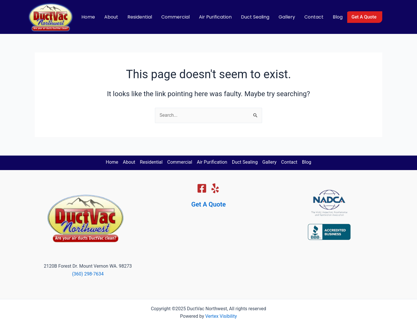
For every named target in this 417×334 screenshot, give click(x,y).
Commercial (175, 17)
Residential (139, 17)
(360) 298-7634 (88, 274)
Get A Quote (208, 204)
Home (88, 17)
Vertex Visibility (221, 316)
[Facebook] (202, 188)
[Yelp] (215, 188)
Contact (313, 17)
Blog (338, 17)
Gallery (287, 17)
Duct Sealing (255, 17)
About (111, 17)
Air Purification (215, 17)
